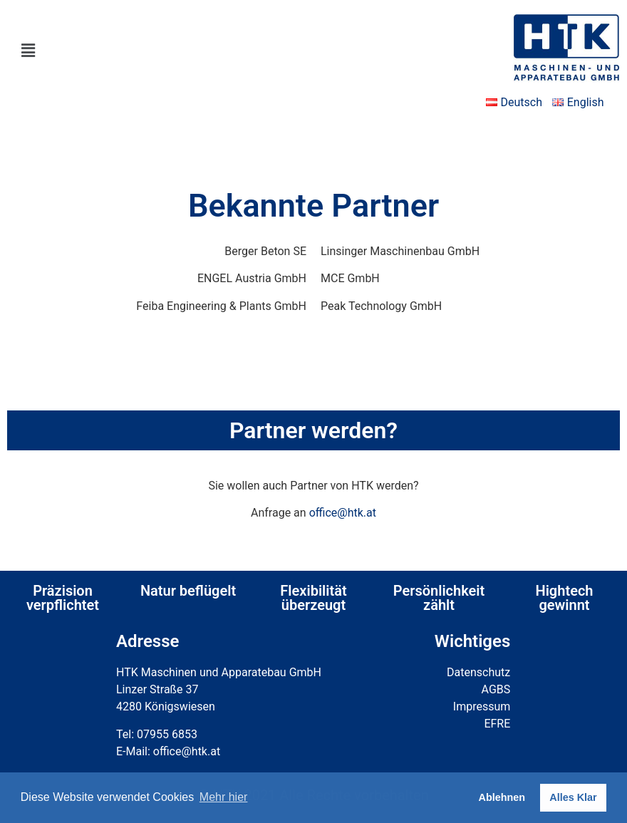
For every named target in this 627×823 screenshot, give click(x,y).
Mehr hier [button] (224, 797)
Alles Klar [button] (572, 797)
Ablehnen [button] (502, 797)
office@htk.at (342, 512)
